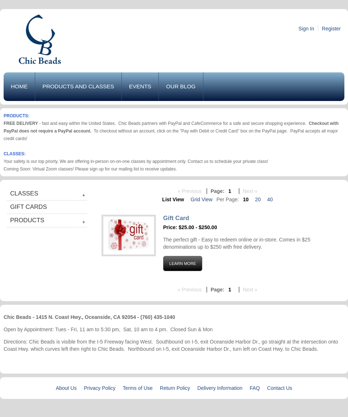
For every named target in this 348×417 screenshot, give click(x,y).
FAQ (255, 388)
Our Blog (180, 86)
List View (173, 199)
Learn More (182, 263)
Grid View (201, 199)
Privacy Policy (99, 388)
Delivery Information (220, 388)
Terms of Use (138, 388)
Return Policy (175, 388)
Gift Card (176, 218)
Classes (24, 193)
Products (27, 220)
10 (246, 199)
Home (19, 86)
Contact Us (279, 388)
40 (270, 199)
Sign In (306, 28)
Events (140, 86)
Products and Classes (78, 86)
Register (331, 28)
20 (258, 199)
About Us (66, 388)
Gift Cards (28, 206)
